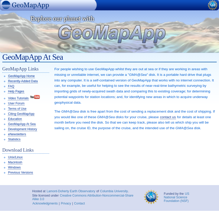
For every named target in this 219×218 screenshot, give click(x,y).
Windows (14, 167)
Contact (79, 203)
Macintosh (15, 162)
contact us (168, 117)
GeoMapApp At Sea (21, 124)
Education (15, 119)
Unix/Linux (15, 157)
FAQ (11, 86)
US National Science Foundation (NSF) (176, 197)
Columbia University (114, 191)
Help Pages (16, 91)
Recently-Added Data (23, 81)
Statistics (14, 139)
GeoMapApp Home (21, 76)
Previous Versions (20, 172)
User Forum (16, 103)
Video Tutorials (18, 98)
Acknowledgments (45, 203)
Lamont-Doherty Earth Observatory (71, 191)
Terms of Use (17, 109)
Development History (22, 129)
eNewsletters (17, 134)
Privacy (66, 203)
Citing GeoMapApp (21, 114)
